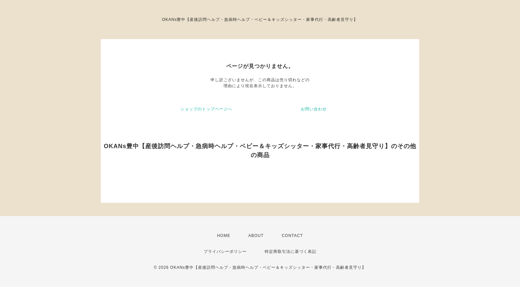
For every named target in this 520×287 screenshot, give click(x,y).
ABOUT (256, 235)
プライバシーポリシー (225, 251)
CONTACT (292, 235)
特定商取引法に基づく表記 (290, 251)
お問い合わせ (314, 109)
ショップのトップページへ (206, 109)
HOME (223, 235)
